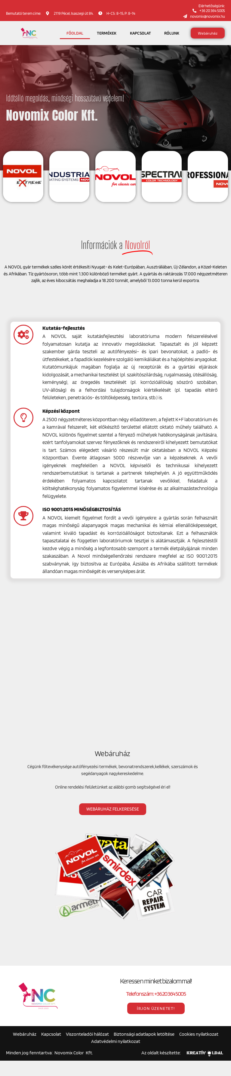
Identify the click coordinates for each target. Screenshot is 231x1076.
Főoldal (74, 33)
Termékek (106, 33)
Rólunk (171, 33)
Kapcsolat (140, 33)
